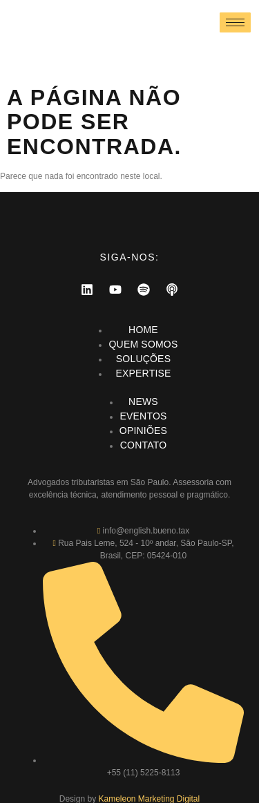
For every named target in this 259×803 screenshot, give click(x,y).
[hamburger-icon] (235, 22)
